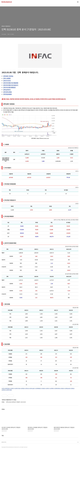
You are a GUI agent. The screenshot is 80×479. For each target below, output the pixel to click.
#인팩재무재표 (57, 388)
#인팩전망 (23, 388)
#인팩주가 (12, 388)
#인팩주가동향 (9, 389)
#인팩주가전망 (17, 388)
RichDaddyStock (7, 2)
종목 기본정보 (8, 76)
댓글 (3, 464)
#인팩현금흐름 (67, 388)
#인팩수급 (27, 388)
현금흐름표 (7, 94)
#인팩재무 (52, 388)
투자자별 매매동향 (9, 87)
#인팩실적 (43, 388)
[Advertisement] (40, 405)
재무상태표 (7, 92)
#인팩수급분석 (32, 388)
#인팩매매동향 (38, 388)
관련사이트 (4, 470)
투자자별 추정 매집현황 (10, 83)
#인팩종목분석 (7, 388)
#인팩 (3, 388)
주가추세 (7, 81)
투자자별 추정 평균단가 (10, 85)
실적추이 (7, 90)
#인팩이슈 (4, 389)
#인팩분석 (72, 388)
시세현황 (7, 78)
